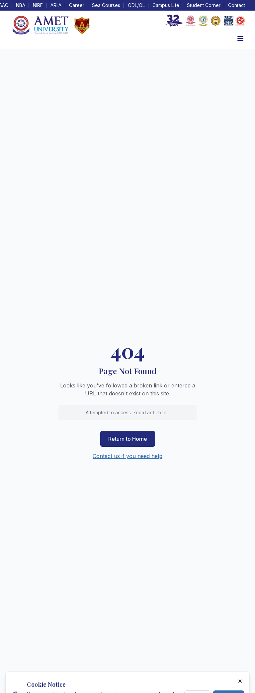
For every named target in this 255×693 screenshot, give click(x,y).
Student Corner (203, 5)
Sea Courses (106, 5)
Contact (236, 5)
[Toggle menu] (240, 38)
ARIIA (55, 5)
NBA (20, 5)
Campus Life (165, 5)
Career (76, 5)
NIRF (38, 5)
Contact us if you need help (127, 456)
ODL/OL (136, 5)
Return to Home (127, 438)
